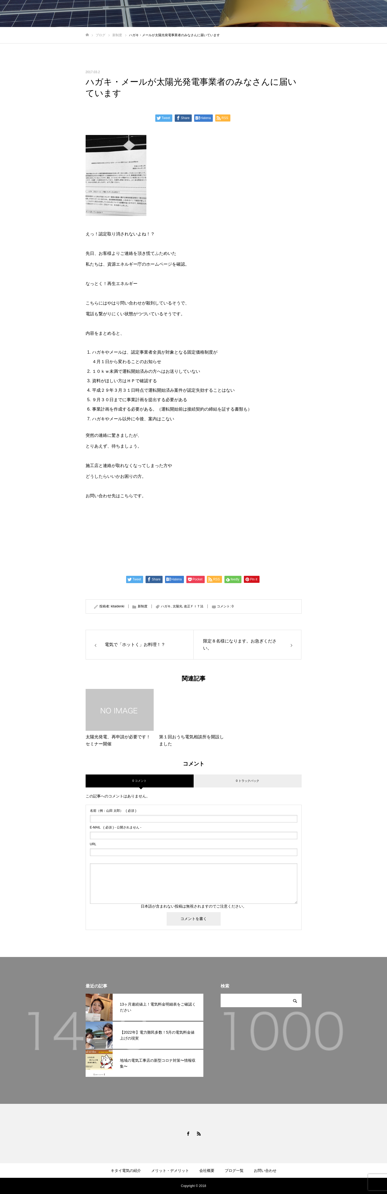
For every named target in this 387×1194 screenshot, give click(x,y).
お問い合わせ (265, 1170)
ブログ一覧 (234, 1170)
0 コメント (139, 780)
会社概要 (206, 1170)
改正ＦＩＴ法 (193, 606)
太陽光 (177, 606)
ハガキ (166, 606)
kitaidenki (117, 606)
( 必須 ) (113, 810)
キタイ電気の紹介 (126, 1170)
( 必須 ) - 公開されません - (116, 827)
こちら (126, 495)
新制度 (142, 606)
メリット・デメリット (170, 1170)
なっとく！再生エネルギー (111, 283)
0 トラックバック (247, 780)
